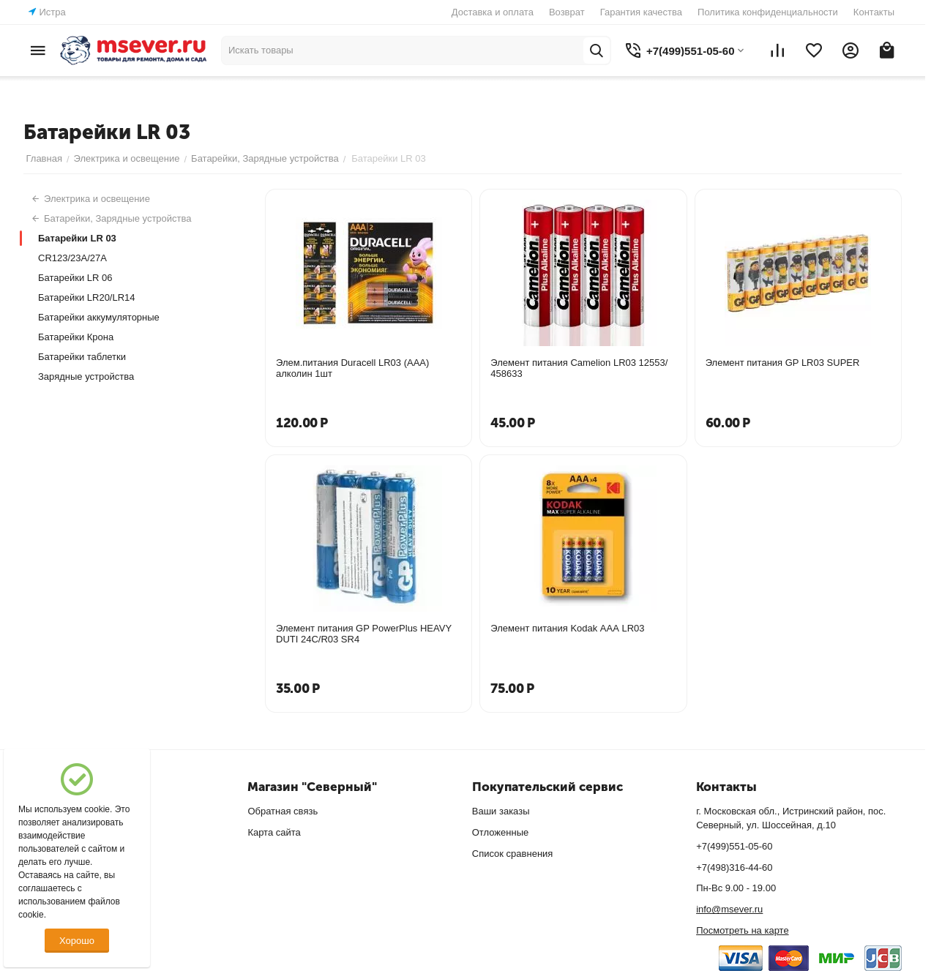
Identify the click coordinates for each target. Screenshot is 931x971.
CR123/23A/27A (72, 257)
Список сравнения (512, 853)
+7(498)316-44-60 (734, 867)
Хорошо (76, 940)
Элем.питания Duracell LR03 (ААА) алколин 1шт (352, 368)
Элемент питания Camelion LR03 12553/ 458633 (579, 368)
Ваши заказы (501, 811)
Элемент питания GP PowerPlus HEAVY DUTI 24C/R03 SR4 (364, 634)
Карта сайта (273, 832)
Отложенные (500, 832)
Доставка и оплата (493, 12)
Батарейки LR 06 (75, 277)
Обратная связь (282, 811)
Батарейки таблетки (82, 356)
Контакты (873, 12)
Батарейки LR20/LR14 (86, 297)
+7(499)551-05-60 (734, 846)
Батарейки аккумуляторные (99, 317)
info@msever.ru (729, 909)
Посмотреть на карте (742, 930)
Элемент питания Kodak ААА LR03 (567, 628)
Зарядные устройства (86, 376)
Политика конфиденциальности (768, 12)
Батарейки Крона (75, 336)
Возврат (567, 12)
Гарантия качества (641, 12)
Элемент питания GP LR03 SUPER (783, 362)
